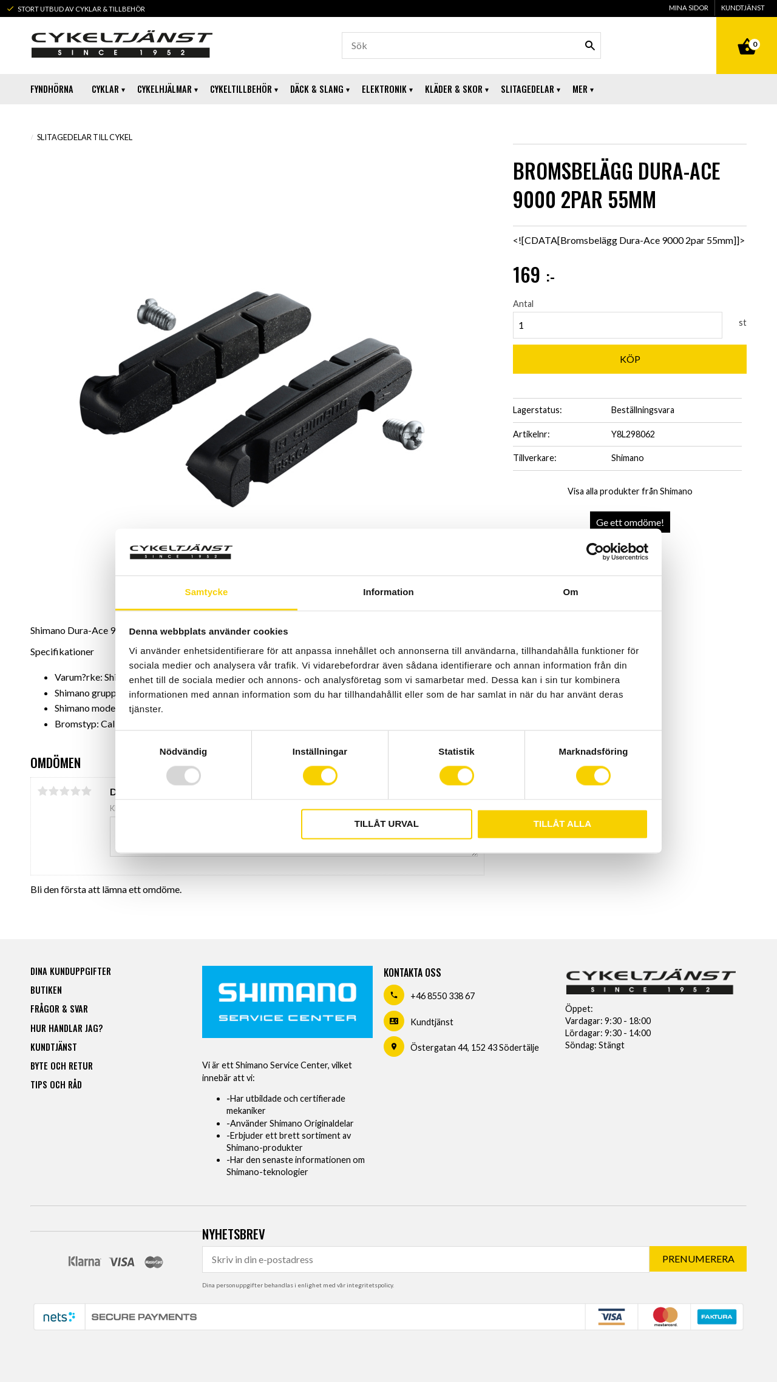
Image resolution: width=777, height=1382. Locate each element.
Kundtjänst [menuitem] (743, 8)
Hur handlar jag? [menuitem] (66, 1028)
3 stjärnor (64, 791)
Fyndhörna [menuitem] (51, 89)
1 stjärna (42, 791)
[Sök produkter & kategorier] (471, 45)
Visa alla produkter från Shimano (630, 491)
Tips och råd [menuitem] (56, 1084)
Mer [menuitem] (580, 89)
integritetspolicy (370, 1285)
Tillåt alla (562, 823)
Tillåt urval (387, 823)
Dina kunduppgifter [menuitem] (70, 971)
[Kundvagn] (746, 32)
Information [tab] (388, 592)
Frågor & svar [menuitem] (59, 1008)
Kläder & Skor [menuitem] (454, 89)
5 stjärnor (86, 791)
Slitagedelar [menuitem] (527, 89)
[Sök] (590, 45)
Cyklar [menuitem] (105, 89)
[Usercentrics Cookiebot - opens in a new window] (595, 552)
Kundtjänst (431, 1022)
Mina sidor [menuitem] (688, 8)
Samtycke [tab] (206, 592)
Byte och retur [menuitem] (61, 1065)
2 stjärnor (53, 791)
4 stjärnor (75, 791)
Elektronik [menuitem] (384, 89)
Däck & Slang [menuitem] (317, 89)
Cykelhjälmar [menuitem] (164, 89)
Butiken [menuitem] (46, 989)
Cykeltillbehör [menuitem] (241, 89)
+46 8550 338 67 (442, 996)
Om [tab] (570, 592)
